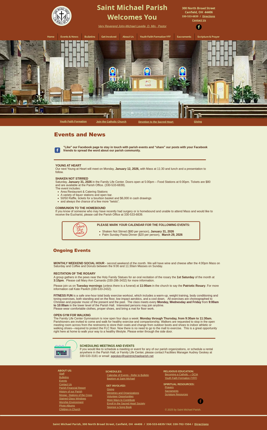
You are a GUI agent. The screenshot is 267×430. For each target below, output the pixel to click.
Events (63, 380)
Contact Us (65, 384)
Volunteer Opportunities (120, 396)
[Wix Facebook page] (57, 150)
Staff (61, 373)
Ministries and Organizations (123, 393)
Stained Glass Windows (72, 398)
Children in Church (69, 409)
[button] (109, 36)
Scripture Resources (176, 394)
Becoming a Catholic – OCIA (181, 374)
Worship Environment (71, 402)
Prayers (169, 387)
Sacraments (172, 391)
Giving (110, 389)
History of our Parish (70, 391)
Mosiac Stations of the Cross (75, 395)
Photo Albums (67, 405)
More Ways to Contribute (121, 400)
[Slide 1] (132, 113)
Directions (208, 16)
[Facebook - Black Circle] (199, 27)
